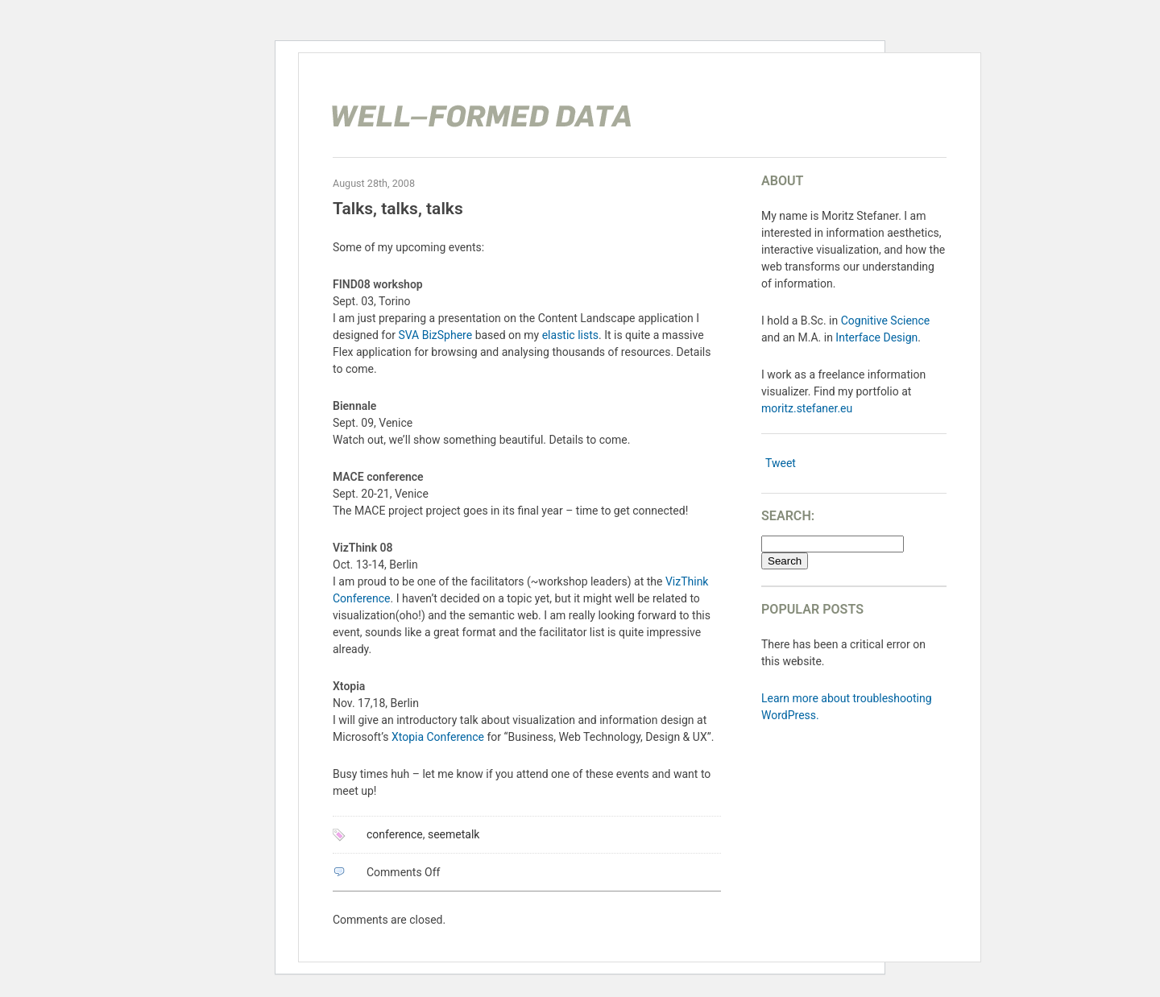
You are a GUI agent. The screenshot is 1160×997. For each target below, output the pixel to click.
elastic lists (570, 335)
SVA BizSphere (435, 335)
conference (395, 834)
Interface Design (876, 337)
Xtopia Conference (438, 736)
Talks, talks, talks (398, 208)
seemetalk (453, 834)
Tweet (780, 463)
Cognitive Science (885, 320)
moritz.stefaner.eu (806, 408)
